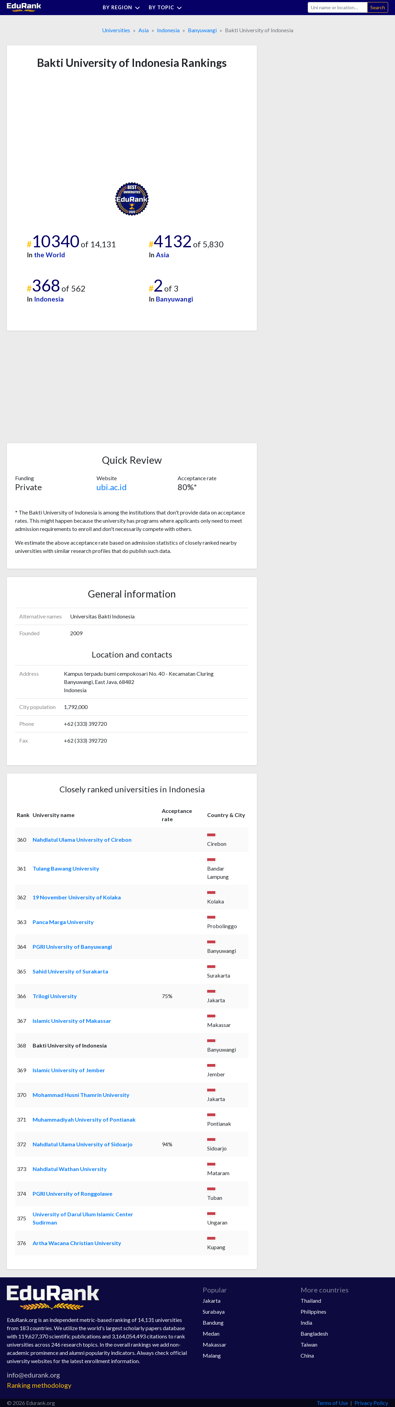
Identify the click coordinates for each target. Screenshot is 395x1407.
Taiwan (309, 1344)
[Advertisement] (66, 126)
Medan (211, 1333)
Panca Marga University (63, 922)
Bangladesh (314, 1333)
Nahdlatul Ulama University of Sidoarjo (83, 1144)
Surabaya (214, 1311)
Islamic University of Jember (69, 1070)
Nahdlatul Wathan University (70, 1169)
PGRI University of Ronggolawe (72, 1193)
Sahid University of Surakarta (70, 971)
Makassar (214, 1344)
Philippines (313, 1311)
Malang (212, 1355)
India (306, 1322)
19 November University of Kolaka (77, 897)
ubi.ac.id (112, 487)
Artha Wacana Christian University (77, 1243)
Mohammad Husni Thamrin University (81, 1094)
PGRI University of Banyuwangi (72, 946)
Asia (143, 30)
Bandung (213, 1322)
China (307, 1355)
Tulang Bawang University (66, 868)
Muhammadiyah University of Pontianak (84, 1119)
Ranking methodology (39, 1385)
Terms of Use (332, 1402)
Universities (116, 30)
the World (49, 255)
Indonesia (168, 30)
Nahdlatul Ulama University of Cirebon (82, 839)
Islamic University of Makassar (72, 1020)
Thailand (311, 1300)
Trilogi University (55, 996)
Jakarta (212, 1300)
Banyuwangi (202, 30)
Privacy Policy (371, 1402)
